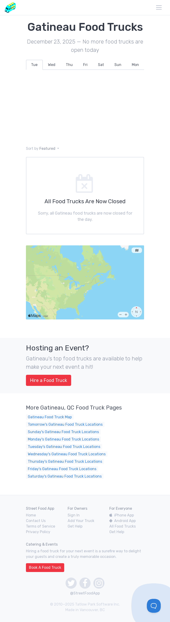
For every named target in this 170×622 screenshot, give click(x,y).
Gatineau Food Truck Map (50, 417)
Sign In (74, 515)
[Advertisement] (85, 107)
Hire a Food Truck (48, 380)
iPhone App (121, 515)
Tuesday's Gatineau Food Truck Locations (64, 446)
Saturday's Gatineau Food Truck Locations (65, 476)
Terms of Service (40, 526)
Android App (122, 521)
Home (31, 515)
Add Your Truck (81, 521)
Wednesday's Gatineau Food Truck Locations (67, 454)
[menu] (158, 7)
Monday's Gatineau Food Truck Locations (63, 439)
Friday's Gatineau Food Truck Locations (62, 469)
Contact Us (36, 521)
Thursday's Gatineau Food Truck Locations (65, 461)
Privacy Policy (38, 532)
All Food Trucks (122, 526)
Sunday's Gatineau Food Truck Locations (63, 432)
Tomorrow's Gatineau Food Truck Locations (65, 424)
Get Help (75, 526)
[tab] (34, 65)
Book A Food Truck (45, 567)
